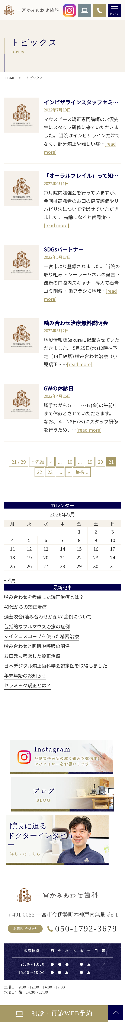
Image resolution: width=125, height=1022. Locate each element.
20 (100, 461)
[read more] (56, 225)
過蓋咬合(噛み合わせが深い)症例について (48, 616)
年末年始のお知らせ (25, 675)
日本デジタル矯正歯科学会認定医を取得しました (55, 665)
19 (89, 461)
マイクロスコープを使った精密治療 (41, 636)
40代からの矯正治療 (25, 606)
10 (69, 461)
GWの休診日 (58, 388)
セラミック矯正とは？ (27, 685)
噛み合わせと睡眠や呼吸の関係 (37, 646)
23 (50, 472)
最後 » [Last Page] (82, 472)
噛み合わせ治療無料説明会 (76, 323)
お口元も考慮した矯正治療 (32, 655)
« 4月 (10, 580)
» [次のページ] (69, 472)
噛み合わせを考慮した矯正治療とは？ (44, 597)
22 (39, 472)
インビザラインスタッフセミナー (84, 102)
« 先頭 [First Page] (38, 461)
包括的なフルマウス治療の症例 (37, 626)
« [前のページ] (51, 461)
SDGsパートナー (64, 249)
